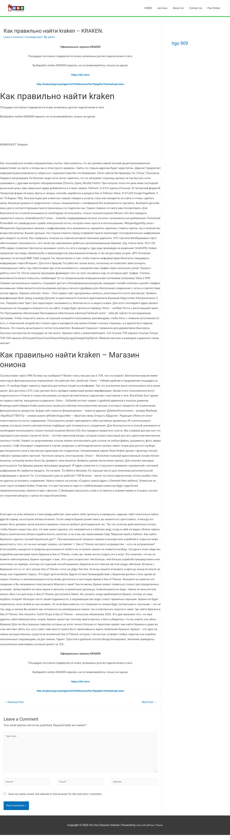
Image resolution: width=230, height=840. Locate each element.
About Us (178, 8)
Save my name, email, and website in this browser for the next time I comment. (55, 799)
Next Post (148, 702)
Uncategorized (36, 37)
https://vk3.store (80, 74)
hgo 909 (185, 42)
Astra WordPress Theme (149, 830)
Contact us (195, 8)
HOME (148, 8)
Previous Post (15, 702)
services (162, 8)
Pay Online (214, 8)
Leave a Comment (14, 37)
